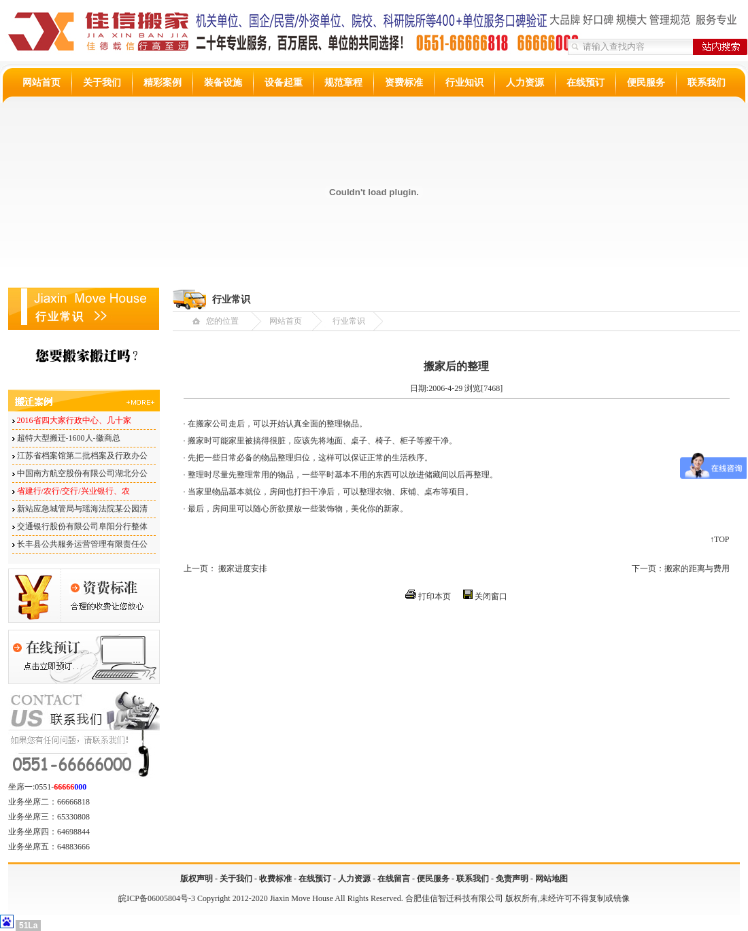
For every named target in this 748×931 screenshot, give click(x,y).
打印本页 (434, 596)
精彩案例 (162, 83)
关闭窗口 (491, 596)
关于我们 (102, 83)
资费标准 (404, 83)
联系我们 (706, 83)
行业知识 (464, 83)
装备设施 (223, 83)
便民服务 (646, 83)
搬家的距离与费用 (697, 568)
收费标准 (275, 878)
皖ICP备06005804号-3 (156, 898)
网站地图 (551, 878)
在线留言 (393, 878)
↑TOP (719, 539)
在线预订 (585, 83)
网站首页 (41, 83)
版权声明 (196, 878)
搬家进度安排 (242, 568)
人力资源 (525, 83)
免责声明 (512, 878)
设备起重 (284, 83)
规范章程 (343, 83)
